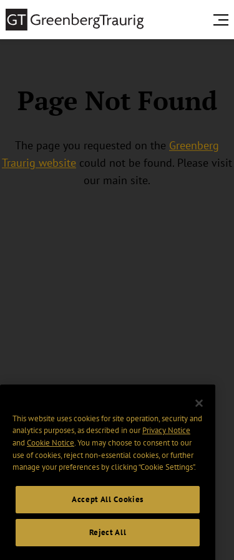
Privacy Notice (166, 439)
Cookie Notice (50, 451)
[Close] (199, 412)
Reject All (108, 540)
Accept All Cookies (108, 508)
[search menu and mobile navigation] (223, 20)
